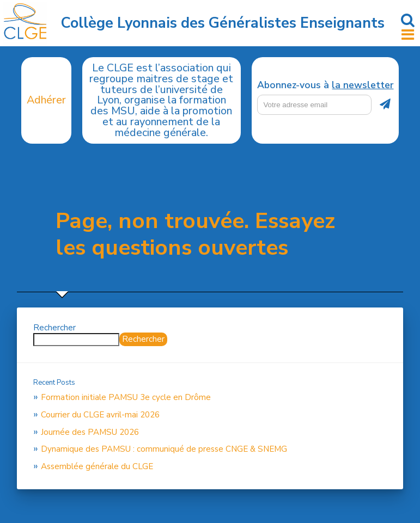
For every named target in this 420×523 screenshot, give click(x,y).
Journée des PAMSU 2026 (90, 432)
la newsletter (362, 84)
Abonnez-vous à (325, 85)
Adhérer (46, 100)
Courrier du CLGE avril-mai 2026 (100, 414)
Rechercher (54, 327)
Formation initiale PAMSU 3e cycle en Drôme (126, 397)
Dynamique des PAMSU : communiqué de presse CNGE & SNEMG (164, 449)
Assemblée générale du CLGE (97, 466)
